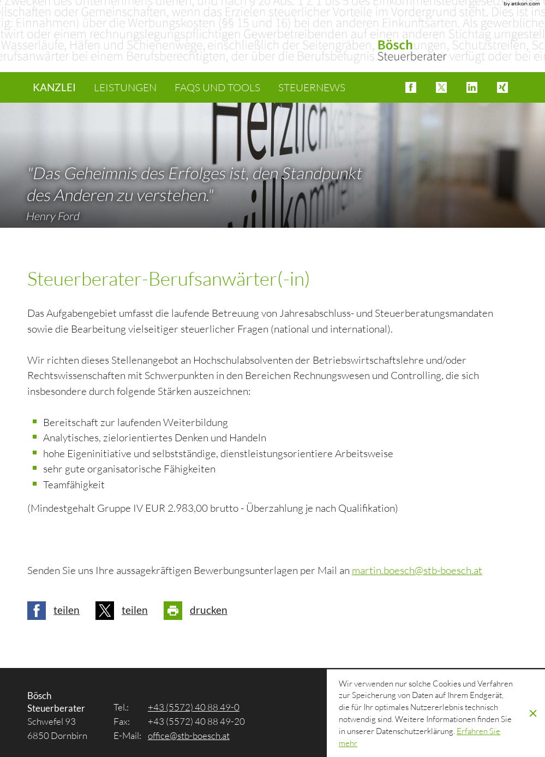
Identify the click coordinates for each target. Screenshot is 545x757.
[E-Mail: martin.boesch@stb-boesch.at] (417, 570)
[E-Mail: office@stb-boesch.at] (189, 735)
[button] (411, 87)
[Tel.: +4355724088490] (193, 707)
